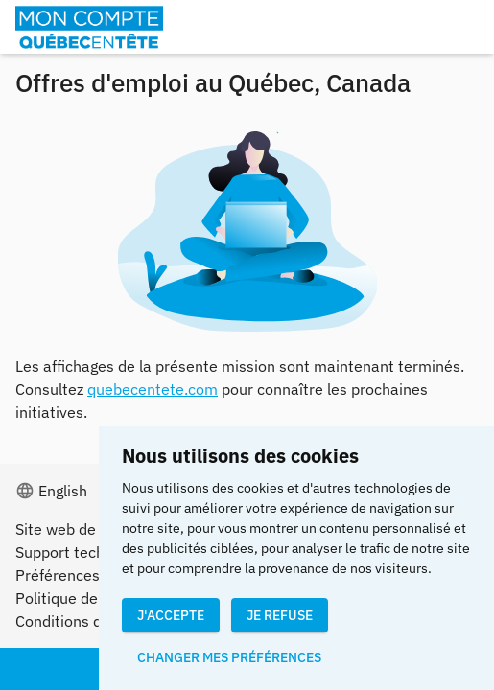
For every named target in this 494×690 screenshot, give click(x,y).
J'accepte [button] (170, 615)
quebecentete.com (152, 389)
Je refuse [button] (280, 615)
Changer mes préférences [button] (229, 657)
